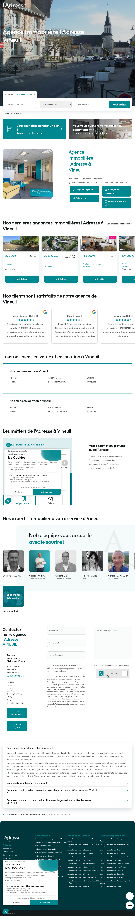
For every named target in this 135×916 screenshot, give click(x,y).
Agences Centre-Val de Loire (33, 814)
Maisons (13, 378)
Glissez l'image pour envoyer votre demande (113, 665)
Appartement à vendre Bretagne (79, 850)
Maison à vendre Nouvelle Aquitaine (48, 853)
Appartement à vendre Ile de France (80, 867)
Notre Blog (7, 858)
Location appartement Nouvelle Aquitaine (115, 857)
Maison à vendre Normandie (45, 849)
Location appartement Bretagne (111, 850)
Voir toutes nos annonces (119, 223)
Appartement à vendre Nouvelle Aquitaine (83, 857)
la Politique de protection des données (65, 704)
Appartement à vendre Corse (78, 886)
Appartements (54, 378)
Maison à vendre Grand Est (45, 856)
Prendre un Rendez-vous (116, 203)
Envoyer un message (112, 191)
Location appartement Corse (110, 886)
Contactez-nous (9, 851)
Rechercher (119, 104)
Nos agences (7, 848)
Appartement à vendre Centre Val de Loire (83, 871)
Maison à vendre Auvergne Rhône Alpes (50, 839)
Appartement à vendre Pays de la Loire (82, 877)
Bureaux (90, 378)
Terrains (12, 382)
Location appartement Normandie (112, 853)
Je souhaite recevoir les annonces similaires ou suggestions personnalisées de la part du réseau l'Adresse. (65, 668)
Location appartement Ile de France (113, 867)
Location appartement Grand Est (112, 860)
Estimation (79, 198)
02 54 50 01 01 (15, 676)
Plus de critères (13, 113)
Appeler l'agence (83, 189)
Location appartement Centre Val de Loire (115, 871)
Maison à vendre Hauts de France (47, 859)
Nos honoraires (17, 713)
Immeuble (91, 382)
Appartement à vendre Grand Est (80, 860)
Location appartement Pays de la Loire (114, 877)
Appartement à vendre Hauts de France (82, 864)
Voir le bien (22, 279)
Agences (13, 814)
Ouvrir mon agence (10, 855)
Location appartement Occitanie (112, 874)
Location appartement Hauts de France (114, 864)
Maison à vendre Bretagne (44, 846)
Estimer (9, 94)
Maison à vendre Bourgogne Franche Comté (51, 842)
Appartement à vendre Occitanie (79, 874)
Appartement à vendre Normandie (80, 853)
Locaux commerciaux (57, 382)
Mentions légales (17, 726)
